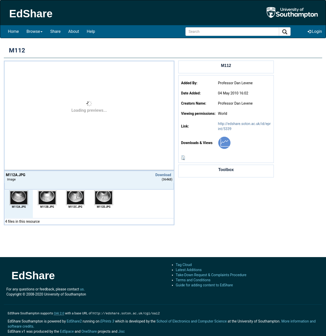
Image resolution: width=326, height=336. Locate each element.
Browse (34, 31)
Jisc (121, 331)
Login (315, 31)
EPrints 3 (107, 321)
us (82, 289)
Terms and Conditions (193, 280)
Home (13, 31)
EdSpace (67, 331)
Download (163, 175)
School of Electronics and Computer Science (191, 321)
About (73, 31)
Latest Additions (189, 270)
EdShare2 (74, 321)
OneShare (89, 331)
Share (55, 31)
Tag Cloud (184, 265)
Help (91, 31)
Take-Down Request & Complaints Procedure (211, 275)
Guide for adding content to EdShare (204, 285)
